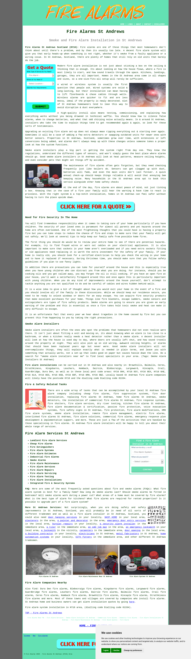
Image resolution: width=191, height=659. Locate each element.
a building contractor (39, 534)
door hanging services (62, 517)
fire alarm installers (101, 423)
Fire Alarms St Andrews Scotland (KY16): (52, 47)
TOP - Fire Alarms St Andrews (43, 613)
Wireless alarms (67, 97)
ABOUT (138, 24)
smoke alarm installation (72, 413)
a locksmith (48, 530)
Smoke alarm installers (40, 150)
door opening (133, 530)
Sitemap (27, 636)
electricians (87, 534)
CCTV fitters (84, 537)
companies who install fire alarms (142, 598)
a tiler (51, 527)
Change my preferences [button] (133, 650)
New (34, 636)
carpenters (86, 530)
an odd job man (97, 527)
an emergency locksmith (140, 527)
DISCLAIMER (159, 24)
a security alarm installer (118, 524)
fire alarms (96, 165)
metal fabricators (127, 534)
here (131, 602)
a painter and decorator (72, 520)
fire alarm (61, 131)
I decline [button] (116, 650)
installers (31, 123)
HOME (122, 24)
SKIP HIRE (111, 517)
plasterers (31, 520)
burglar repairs (62, 524)
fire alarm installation (82, 66)
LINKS (130, 24)
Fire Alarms (43, 636)
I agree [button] (106, 650)
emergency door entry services (126, 520)
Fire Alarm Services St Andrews (54, 433)
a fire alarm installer (89, 514)
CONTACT (147, 24)
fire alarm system (147, 50)
